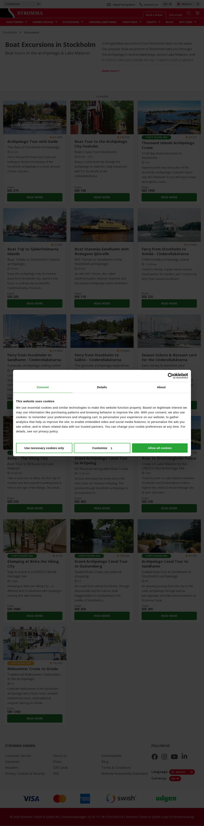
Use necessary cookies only (44, 448)
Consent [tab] (43, 387)
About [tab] (161, 387)
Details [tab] (102, 387)
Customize (102, 448)
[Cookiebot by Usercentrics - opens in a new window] (170, 376)
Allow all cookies (160, 448)
